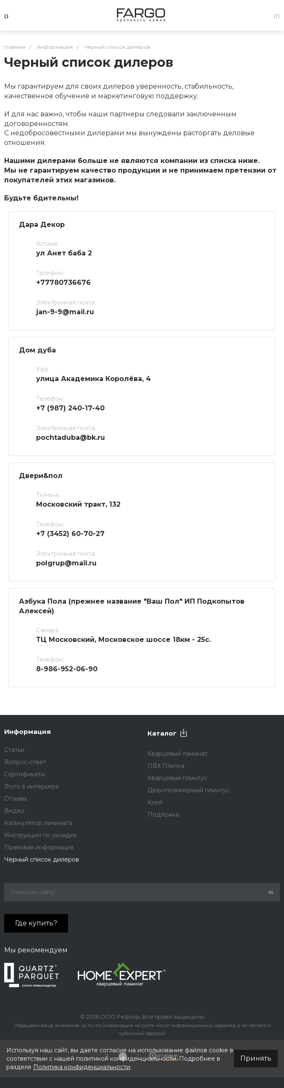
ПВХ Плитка (165, 766)
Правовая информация (39, 847)
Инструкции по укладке (40, 835)
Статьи (14, 750)
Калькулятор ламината (38, 823)
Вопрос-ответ (25, 762)
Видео (14, 811)
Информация (27, 732)
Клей (155, 802)
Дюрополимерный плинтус (188, 790)
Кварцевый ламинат (177, 753)
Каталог (161, 733)
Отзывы (15, 798)
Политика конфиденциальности (81, 1067)
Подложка (163, 814)
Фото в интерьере (31, 786)
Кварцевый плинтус (177, 778)
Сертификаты (24, 774)
